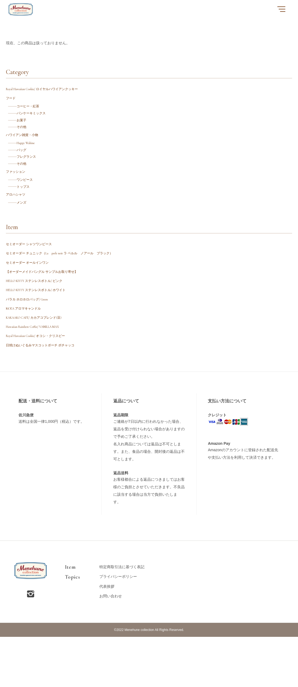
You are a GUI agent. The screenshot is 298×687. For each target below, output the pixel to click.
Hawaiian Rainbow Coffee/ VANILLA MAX (40, 372)
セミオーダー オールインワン (31, 294)
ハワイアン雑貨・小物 (24, 146)
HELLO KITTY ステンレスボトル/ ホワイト (42, 327)
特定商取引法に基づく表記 (121, 617)
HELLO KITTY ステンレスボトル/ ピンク (40, 316)
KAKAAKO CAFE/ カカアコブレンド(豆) (40, 361)
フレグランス (30, 172)
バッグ (24, 164)
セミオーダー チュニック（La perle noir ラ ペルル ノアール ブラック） (69, 283)
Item (70, 617)
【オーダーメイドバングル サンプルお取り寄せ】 (47, 305)
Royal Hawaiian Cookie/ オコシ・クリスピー (42, 383)
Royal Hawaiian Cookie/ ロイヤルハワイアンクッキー (49, 90)
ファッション (17, 190)
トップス (26, 209)
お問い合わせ (110, 646)
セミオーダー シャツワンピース (32, 271)
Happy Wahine (30, 155)
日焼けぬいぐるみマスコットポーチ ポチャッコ (47, 394)
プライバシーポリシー (118, 627)
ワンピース (28, 200)
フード (11, 101)
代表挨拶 (106, 637)
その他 (24, 136)
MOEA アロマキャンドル (27, 350)
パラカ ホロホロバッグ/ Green (31, 338)
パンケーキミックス (36, 119)
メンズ (24, 228)
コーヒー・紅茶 (32, 111)
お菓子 (24, 128)
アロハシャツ (17, 218)
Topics (72, 627)
